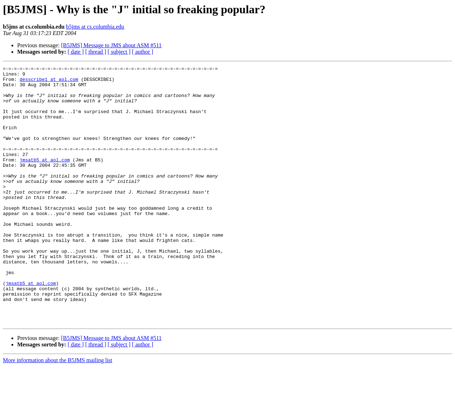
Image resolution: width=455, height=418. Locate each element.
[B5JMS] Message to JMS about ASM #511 (111, 45)
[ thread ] (95, 52)
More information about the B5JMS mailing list (57, 412)
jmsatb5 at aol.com (45, 179)
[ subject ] (119, 52)
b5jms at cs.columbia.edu (95, 27)
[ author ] (142, 52)
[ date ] (76, 52)
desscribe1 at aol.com (49, 82)
